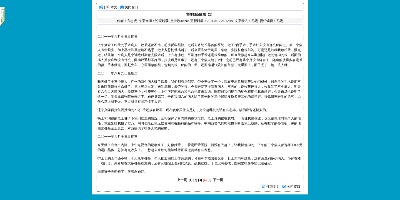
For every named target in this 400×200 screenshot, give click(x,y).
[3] (200, 180)
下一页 (218, 180)
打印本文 (110, 7)
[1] (190, 180)
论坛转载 (162, 21)
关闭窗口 (131, 7)
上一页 (182, 180)
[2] (195, 180)
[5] (209, 180)
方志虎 (132, 21)
